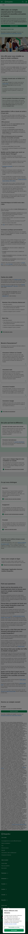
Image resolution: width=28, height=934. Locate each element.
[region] (14, 920)
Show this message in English (10, 923)
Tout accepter (14, 930)
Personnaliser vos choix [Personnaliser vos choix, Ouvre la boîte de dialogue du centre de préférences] (14, 927)
